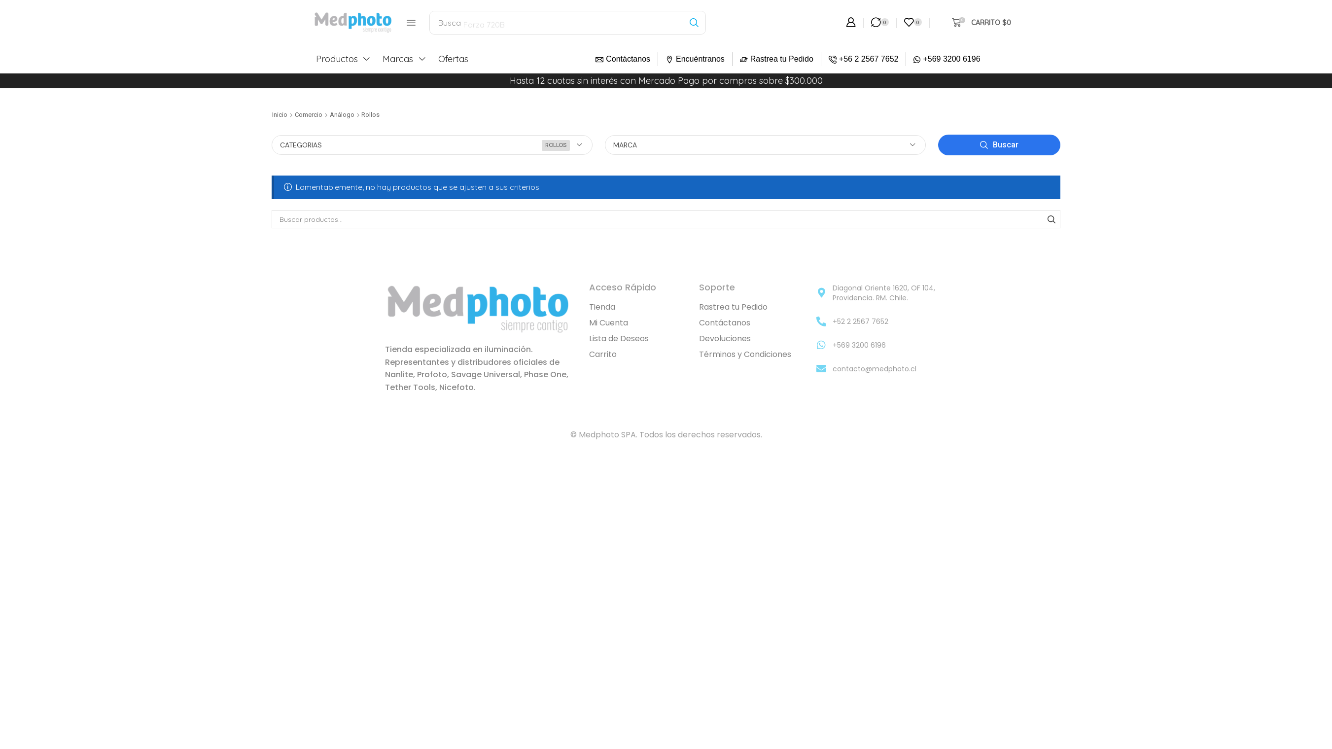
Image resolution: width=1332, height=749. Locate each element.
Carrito (603, 354)
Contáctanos (628, 59)
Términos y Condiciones (745, 354)
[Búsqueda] (693, 22)
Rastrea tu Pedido (781, 59)
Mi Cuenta (608, 322)
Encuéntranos (700, 59)
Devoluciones (725, 338)
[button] (411, 22)
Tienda (602, 307)
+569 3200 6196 (951, 59)
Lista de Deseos (619, 338)
